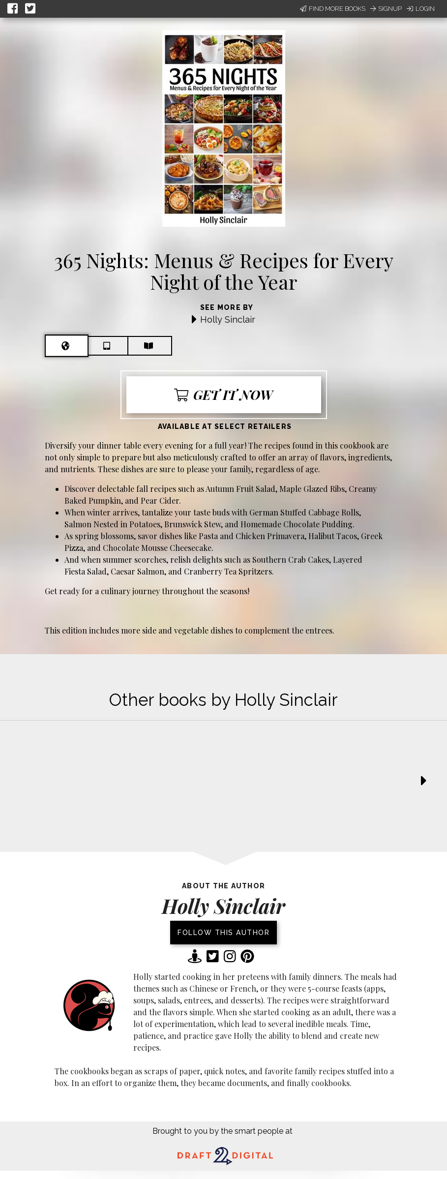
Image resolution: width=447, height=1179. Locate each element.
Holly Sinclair (227, 319)
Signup (386, 8)
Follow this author (223, 933)
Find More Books (332, 8)
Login (421, 8)
